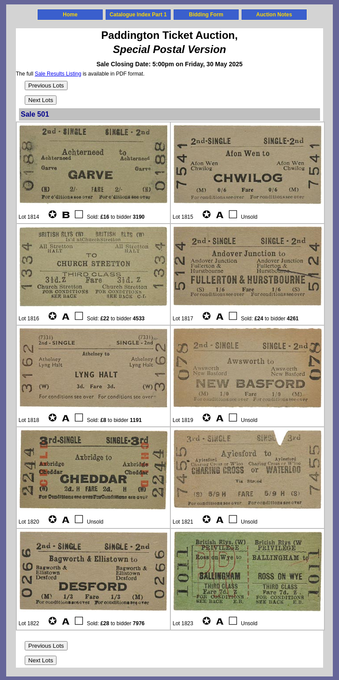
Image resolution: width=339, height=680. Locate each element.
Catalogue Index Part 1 (137, 14)
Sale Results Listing (58, 74)
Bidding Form (206, 14)
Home (70, 14)
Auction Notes (274, 14)
